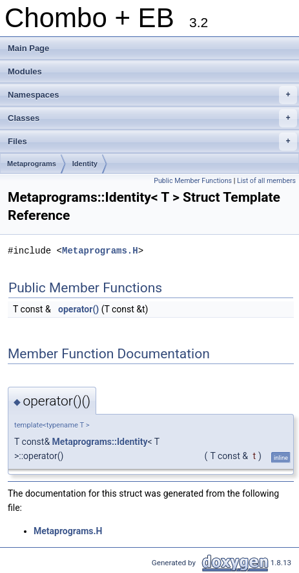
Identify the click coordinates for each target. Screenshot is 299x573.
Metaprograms (31, 164)
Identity (85, 164)
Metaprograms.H (100, 250)
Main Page (28, 48)
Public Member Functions (193, 181)
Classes (152, 118)
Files (152, 142)
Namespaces (152, 95)
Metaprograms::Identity (100, 442)
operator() (78, 309)
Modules (25, 71)
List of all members (266, 181)
